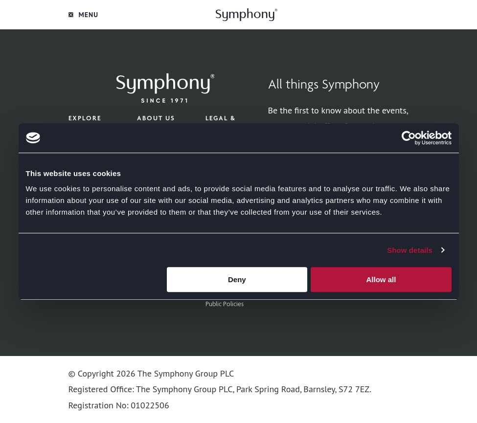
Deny (237, 279)
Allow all (381, 279)
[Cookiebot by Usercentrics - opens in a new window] (409, 138)
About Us (156, 118)
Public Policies (224, 304)
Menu (83, 14)
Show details (409, 250)
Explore (84, 118)
